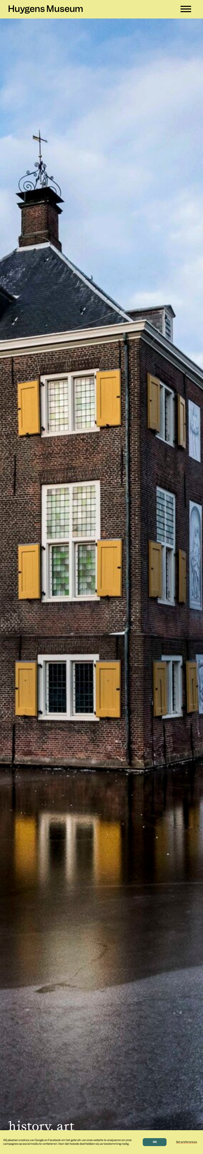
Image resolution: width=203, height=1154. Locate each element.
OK (155, 1142)
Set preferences (186, 1142)
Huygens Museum (45, 9)
